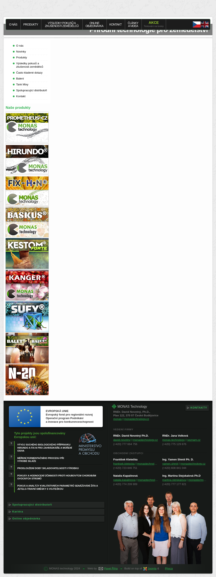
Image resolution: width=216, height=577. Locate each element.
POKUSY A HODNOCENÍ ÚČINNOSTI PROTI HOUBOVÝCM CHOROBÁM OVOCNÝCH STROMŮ (56, 477)
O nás (13, 24)
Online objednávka (56, 519)
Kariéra (56, 512)
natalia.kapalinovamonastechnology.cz (135, 480)
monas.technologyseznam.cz (181, 439)
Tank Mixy (22, 84)
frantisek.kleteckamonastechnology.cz (135, 463)
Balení (20, 78)
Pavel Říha (111, 568)
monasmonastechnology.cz (131, 419)
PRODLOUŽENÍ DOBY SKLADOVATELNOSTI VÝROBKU (48, 468)
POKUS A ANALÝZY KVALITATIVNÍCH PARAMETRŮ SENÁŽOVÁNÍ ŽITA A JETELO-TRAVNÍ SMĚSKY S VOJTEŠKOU (57, 487)
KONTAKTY (197, 408)
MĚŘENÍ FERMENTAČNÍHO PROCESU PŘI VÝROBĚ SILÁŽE (40, 459)
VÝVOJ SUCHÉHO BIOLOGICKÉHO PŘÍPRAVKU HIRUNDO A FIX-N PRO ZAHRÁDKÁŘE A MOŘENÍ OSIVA (44, 447)
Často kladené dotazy (29, 72)
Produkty (30, 24)
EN (200, 24)
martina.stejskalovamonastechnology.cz (184, 480)
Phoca (169, 568)
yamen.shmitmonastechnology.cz (183, 463)
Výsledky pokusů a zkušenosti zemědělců (62, 24)
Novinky (21, 51)
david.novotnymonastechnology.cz (135, 439)
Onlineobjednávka (94, 24)
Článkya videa (133, 24)
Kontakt (115, 24)
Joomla (152, 568)
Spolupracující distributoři (31, 90)
